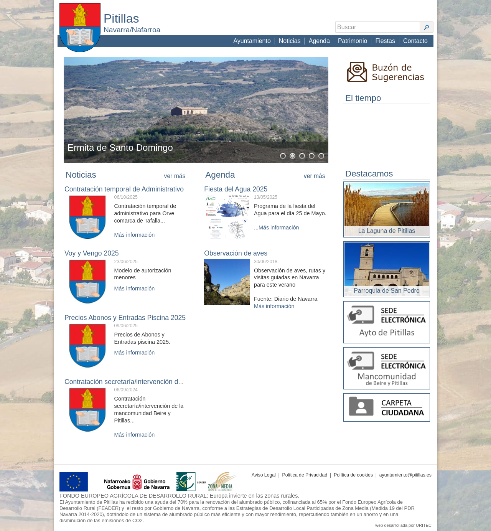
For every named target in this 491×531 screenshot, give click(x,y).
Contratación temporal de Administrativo (124, 189)
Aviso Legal (264, 475)
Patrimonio (352, 41)
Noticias (290, 41)
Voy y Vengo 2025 (91, 253)
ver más (175, 176)
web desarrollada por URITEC (403, 525)
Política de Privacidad (305, 475)
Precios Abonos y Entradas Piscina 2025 (125, 318)
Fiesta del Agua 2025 (235, 189)
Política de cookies (353, 475)
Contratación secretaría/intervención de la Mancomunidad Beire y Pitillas (172, 382)
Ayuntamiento (252, 41)
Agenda (319, 41)
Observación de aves (235, 253)
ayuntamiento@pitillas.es (405, 475)
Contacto (415, 41)
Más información (134, 235)
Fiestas (385, 41)
